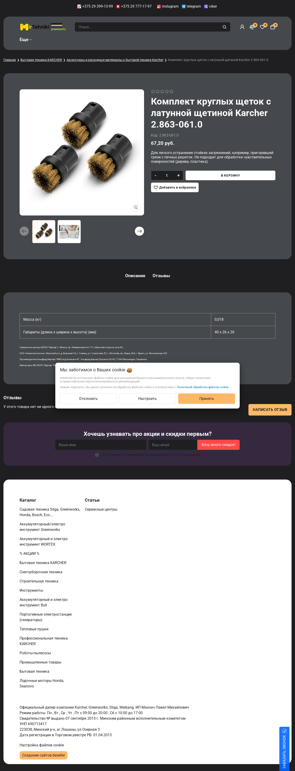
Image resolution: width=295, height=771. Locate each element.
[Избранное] (262, 27)
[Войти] (242, 27)
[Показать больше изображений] (136, 207)
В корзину (230, 175)
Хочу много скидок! (218, 444)
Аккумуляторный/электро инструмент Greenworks (42, 527)
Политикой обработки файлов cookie (202, 387)
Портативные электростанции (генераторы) (46, 617)
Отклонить (88, 398)
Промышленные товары (41, 662)
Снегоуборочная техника (41, 572)
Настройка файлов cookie (42, 745)
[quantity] (167, 175)
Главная (9, 60)
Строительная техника (40, 581)
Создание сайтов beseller (43, 755)
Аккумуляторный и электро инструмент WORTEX (44, 542)
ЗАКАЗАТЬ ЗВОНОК (290, 752)
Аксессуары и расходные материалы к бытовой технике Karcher (115, 60)
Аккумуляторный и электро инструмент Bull (44, 602)
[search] (225, 27)
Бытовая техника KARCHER (41, 60)
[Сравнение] (252, 27)
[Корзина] (272, 27)
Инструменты (32, 590)
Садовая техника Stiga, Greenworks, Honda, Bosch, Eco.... (50, 512)
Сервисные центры (101, 509)
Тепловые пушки (34, 629)
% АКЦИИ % (30, 553)
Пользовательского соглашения (172, 455)
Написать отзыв (270, 409)
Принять (206, 398)
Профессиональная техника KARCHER (44, 641)
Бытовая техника (35, 671)
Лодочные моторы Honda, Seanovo (42, 683)
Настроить (147, 398)
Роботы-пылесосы (36, 653)
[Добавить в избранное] (175, 187)
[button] (139, 231)
